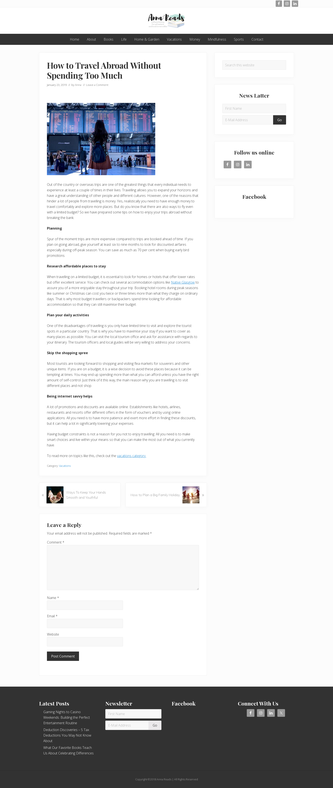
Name (53, 597)
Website (53, 634)
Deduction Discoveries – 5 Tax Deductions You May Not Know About (67, 735)
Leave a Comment (97, 85)
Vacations (65, 466)
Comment (55, 542)
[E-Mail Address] (248, 120)
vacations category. (131, 455)
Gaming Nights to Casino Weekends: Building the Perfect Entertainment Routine (66, 717)
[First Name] (254, 108)
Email (52, 616)
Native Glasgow (183, 282)
